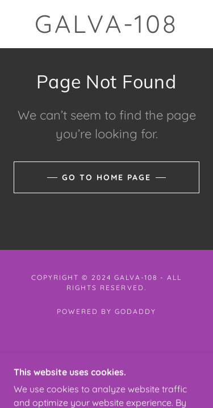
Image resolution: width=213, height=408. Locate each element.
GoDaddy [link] (135, 311)
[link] (106, 24)
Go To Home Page (106, 177)
